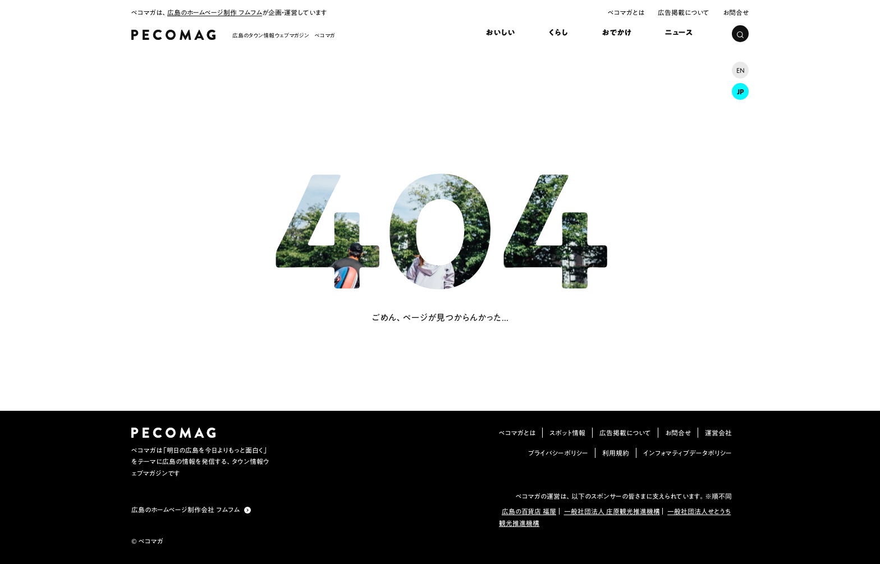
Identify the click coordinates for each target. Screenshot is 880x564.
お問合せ (736, 12)
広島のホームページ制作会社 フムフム (185, 509)
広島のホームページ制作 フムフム (214, 12)
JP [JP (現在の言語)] (740, 91)
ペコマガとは (626, 12)
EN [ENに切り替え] (740, 70)
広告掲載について (683, 12)
